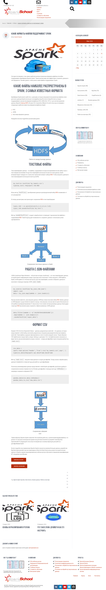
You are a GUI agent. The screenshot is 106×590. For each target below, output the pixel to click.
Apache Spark (17, 479)
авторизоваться (33, 547)
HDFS (26, 103)
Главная (9, 23)
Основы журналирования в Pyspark (16, 527)
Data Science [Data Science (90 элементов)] (82, 95)
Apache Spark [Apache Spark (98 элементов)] (83, 86)
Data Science (28, 479)
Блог (89, 575)
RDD (51, 174)
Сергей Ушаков (18, 37)
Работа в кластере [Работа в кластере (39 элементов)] (84, 114)
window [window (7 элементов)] (81, 100)
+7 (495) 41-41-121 (8, 5)
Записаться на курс (19, 459)
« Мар (77, 68)
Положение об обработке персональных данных (88, 193)
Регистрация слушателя (84, 187)
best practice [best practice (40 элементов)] (82, 90)
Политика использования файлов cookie (89, 189)
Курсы (83, 575)
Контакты (97, 575)
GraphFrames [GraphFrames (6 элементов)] (96, 95)
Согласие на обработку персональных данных (87, 197)
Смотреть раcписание (19, 466)
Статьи (14, 23)
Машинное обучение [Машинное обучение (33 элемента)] (85, 105)
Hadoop (23, 103)
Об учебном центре (83, 160)
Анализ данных (36, 479)
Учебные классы (82, 167)
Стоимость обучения (83, 165)
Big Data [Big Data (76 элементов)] (95, 90)
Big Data (23, 479)
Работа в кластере (45, 479)
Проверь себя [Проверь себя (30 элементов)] (83, 109)
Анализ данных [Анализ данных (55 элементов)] (94, 100)
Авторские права (82, 170)
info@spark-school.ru (42, 5)
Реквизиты (80, 162)
